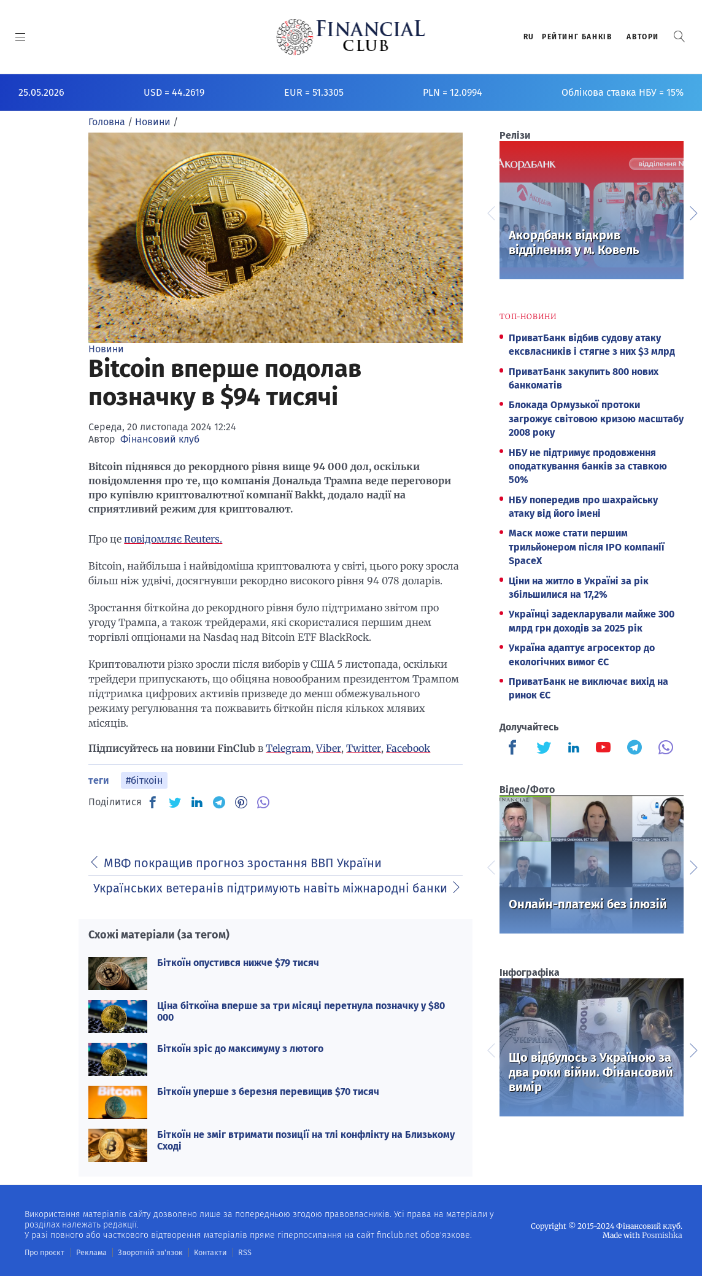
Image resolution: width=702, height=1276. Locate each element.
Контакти (204, 1252)
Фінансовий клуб (159, 439)
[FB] (153, 802)
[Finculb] (515, 749)
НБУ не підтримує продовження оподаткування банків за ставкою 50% (588, 466)
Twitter (363, 748)
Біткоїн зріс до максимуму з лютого (240, 1048)
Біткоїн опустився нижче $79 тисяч (238, 963)
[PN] (241, 802)
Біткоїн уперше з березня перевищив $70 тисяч (268, 1091)
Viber (328, 748)
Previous (490, 212)
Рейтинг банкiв (577, 37)
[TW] (175, 802)
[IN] (197, 803)
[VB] (263, 802)
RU (528, 37)
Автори (643, 37)
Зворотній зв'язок (147, 1252)
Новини (106, 349)
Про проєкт (44, 1252)
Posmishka (662, 1234)
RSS (237, 1252)
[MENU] (20, 37)
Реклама (90, 1252)
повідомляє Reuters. (173, 539)
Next (693, 212)
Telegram (288, 748)
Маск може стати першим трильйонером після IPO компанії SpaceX (587, 546)
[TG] (219, 802)
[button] (679, 36)
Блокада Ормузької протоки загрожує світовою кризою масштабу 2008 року (596, 418)
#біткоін (144, 780)
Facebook (408, 748)
